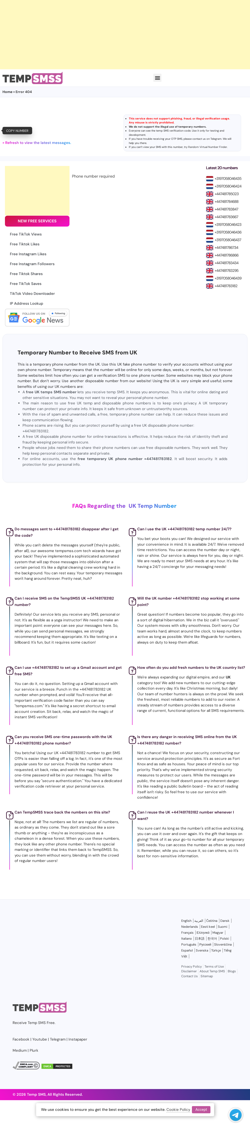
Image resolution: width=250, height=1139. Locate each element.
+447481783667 (226, 216)
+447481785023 (227, 193)
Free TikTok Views (26, 234)
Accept (201, 1109)
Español (187, 950)
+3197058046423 (228, 224)
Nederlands (189, 927)
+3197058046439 (228, 278)
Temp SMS (37, 1022)
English (186, 921)
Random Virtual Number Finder (207, 147)
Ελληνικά (203, 932)
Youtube (39, 1039)
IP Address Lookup (26, 303)
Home (7, 92)
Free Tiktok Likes (25, 244)
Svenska (202, 950)
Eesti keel (208, 927)
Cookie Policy (178, 1109)
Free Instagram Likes (28, 254)
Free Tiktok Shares (26, 273)
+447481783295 (226, 270)
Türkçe (216, 950)
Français (187, 932)
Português (188, 944)
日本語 (200, 938)
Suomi (222, 927)
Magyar (217, 932)
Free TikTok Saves (26, 283)
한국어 (212, 938)
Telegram (216, 138)
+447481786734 (226, 247)
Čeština (211, 921)
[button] (157, 78)
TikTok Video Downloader (32, 293)
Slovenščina (223, 944)
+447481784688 (226, 201)
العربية (198, 921)
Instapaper (77, 1039)
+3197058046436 (228, 232)
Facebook (21, 1039)
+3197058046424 (228, 186)
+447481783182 (226, 285)
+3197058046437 (228, 239)
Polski (224, 938)
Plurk (34, 1050)
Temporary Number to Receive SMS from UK (77, 352)
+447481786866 (226, 255)
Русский (205, 944)
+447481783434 (226, 262)
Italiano (186, 938)
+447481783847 (226, 209)
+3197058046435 (228, 178)
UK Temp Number (152, 506)
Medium (20, 1050)
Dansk (224, 921)
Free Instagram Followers (32, 263)
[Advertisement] (110, 34)
